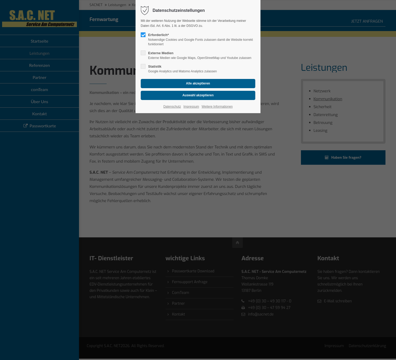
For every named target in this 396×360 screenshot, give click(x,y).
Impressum (191, 106)
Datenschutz (172, 106)
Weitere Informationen (217, 106)
